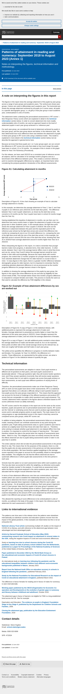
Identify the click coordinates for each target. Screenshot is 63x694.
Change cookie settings (31, 25)
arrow (53, 212)
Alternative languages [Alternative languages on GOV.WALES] (44, 677)
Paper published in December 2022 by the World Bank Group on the (29, 555)
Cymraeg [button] (56, 32)
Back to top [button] (26, 664)
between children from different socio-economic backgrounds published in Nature (30, 563)
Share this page (10, 664)
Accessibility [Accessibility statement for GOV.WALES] (15, 675)
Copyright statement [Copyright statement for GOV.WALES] (27, 675)
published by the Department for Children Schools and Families (31, 604)
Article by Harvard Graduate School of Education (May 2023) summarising (30, 536)
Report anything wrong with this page (14, 657)
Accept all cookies (31, 21)
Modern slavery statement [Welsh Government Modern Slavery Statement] (26, 677)
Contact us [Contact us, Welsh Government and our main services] (5, 675)
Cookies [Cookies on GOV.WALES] (39, 675)
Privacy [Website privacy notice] (46, 675)
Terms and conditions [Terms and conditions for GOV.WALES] (8, 677)
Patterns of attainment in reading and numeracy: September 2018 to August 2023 (31, 42)
